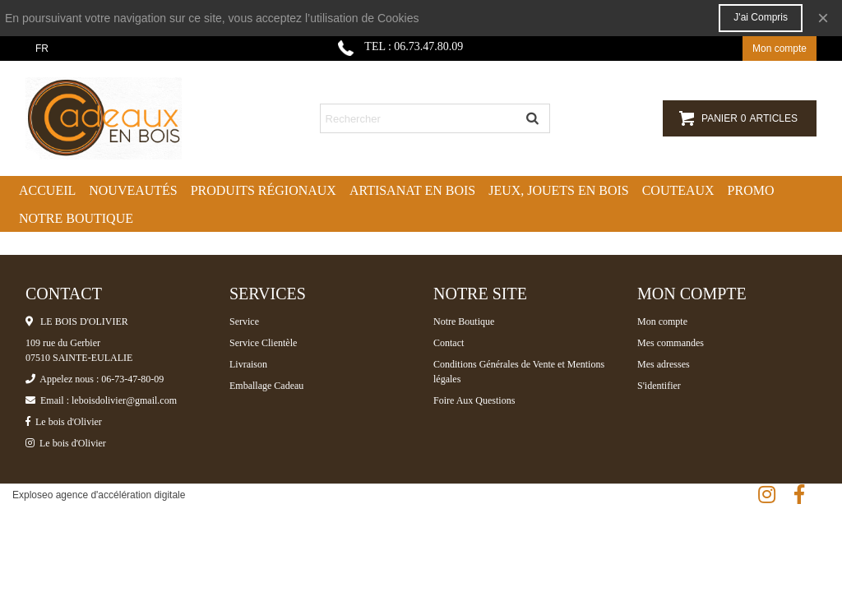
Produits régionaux (263, 190)
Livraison (248, 364)
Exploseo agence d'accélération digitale (98, 495)
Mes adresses (663, 364)
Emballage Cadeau (266, 385)
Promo (751, 190)
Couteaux (678, 190)
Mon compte (662, 321)
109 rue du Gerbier (62, 343)
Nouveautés (133, 190)
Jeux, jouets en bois (558, 190)
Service (244, 321)
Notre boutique (76, 218)
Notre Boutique (463, 321)
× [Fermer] (823, 18)
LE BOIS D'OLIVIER (76, 321)
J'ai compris (760, 17)
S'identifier (659, 385)
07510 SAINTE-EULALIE (78, 357)
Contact (448, 343)
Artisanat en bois (412, 190)
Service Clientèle (263, 343)
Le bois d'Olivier (63, 422)
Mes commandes (670, 343)
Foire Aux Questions (474, 400)
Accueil (47, 190)
